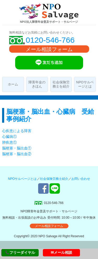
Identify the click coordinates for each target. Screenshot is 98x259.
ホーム (13, 84)
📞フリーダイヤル (20, 252)
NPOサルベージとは (85, 84)
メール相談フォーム (49, 49)
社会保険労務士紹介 (54, 179)
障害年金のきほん (36, 84)
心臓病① (9, 136)
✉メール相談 (61, 252)
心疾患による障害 (16, 131)
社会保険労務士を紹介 (61, 84)
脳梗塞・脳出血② (16, 154)
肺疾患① (9, 142)
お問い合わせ (80, 179)
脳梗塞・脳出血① (16, 148)
